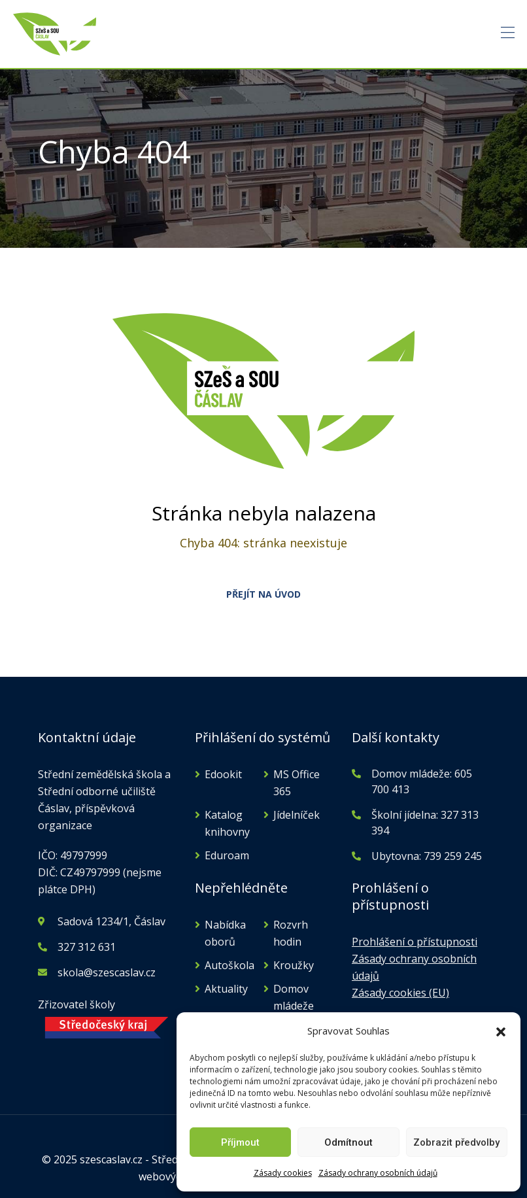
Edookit (223, 774)
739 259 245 (453, 856)
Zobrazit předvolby (456, 1142)
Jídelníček (296, 815)
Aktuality (226, 989)
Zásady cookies (283, 1172)
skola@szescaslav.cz (107, 972)
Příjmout (240, 1142)
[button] (500, 1030)
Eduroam (227, 855)
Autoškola (229, 965)
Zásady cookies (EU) (400, 992)
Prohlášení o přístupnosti (414, 941)
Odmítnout (348, 1142)
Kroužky (293, 965)
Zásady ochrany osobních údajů (377, 1172)
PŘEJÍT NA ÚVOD (263, 594)
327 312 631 (87, 947)
